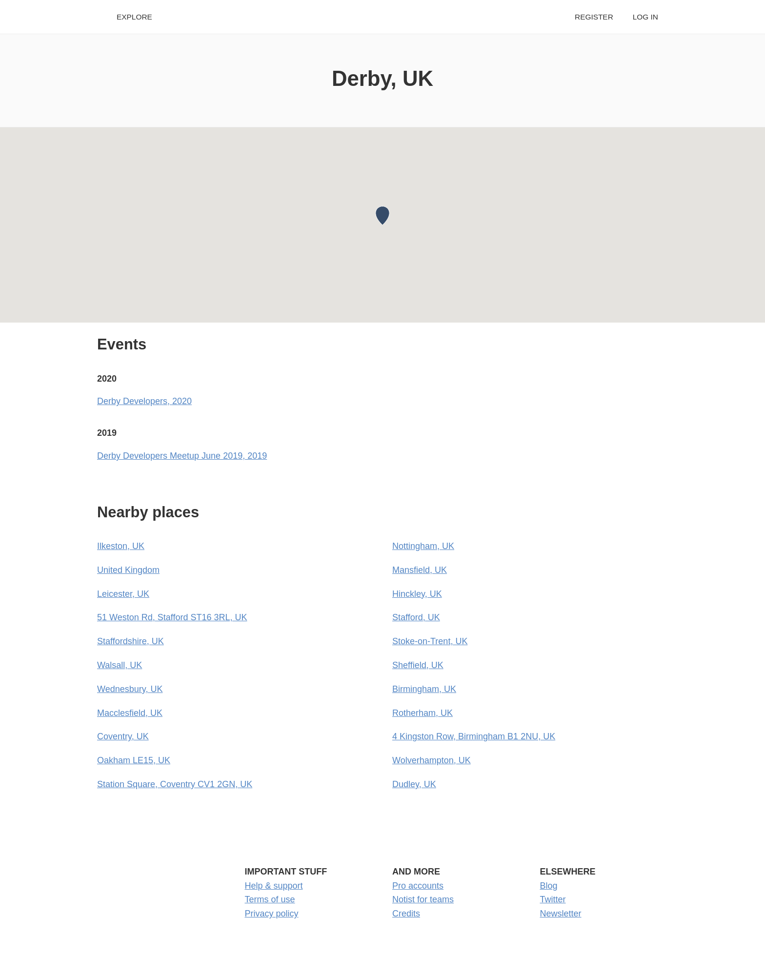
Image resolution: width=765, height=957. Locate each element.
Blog (549, 886)
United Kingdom (128, 570)
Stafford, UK (416, 617)
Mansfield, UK (419, 570)
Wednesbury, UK (129, 689)
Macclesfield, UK (129, 713)
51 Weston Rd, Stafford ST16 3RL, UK (172, 617)
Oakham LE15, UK (133, 760)
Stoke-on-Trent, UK (429, 641)
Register (594, 17)
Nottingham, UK (423, 546)
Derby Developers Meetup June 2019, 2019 (182, 456)
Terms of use (270, 899)
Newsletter (561, 913)
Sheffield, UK (417, 665)
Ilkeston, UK (120, 546)
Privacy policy (272, 913)
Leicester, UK (123, 594)
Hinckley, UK (417, 594)
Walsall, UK (119, 665)
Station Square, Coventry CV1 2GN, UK (174, 784)
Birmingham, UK (424, 689)
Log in (645, 17)
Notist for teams (423, 899)
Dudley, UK (414, 784)
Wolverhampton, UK (431, 760)
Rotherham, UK (422, 713)
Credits (406, 913)
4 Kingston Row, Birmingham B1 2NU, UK (473, 736)
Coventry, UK (123, 736)
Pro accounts (417, 886)
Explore (134, 17)
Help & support (274, 886)
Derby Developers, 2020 (144, 401)
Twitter (553, 899)
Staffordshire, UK (130, 641)
